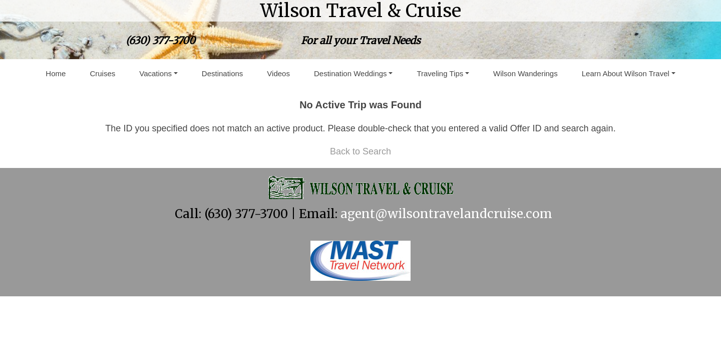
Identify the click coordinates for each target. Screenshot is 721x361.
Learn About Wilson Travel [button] (625, 73)
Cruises (102, 73)
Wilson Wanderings (525, 73)
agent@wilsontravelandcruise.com (446, 214)
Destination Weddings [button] (350, 73)
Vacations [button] (155, 73)
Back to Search (360, 151)
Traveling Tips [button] (440, 73)
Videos (278, 73)
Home (56, 73)
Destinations (222, 73)
